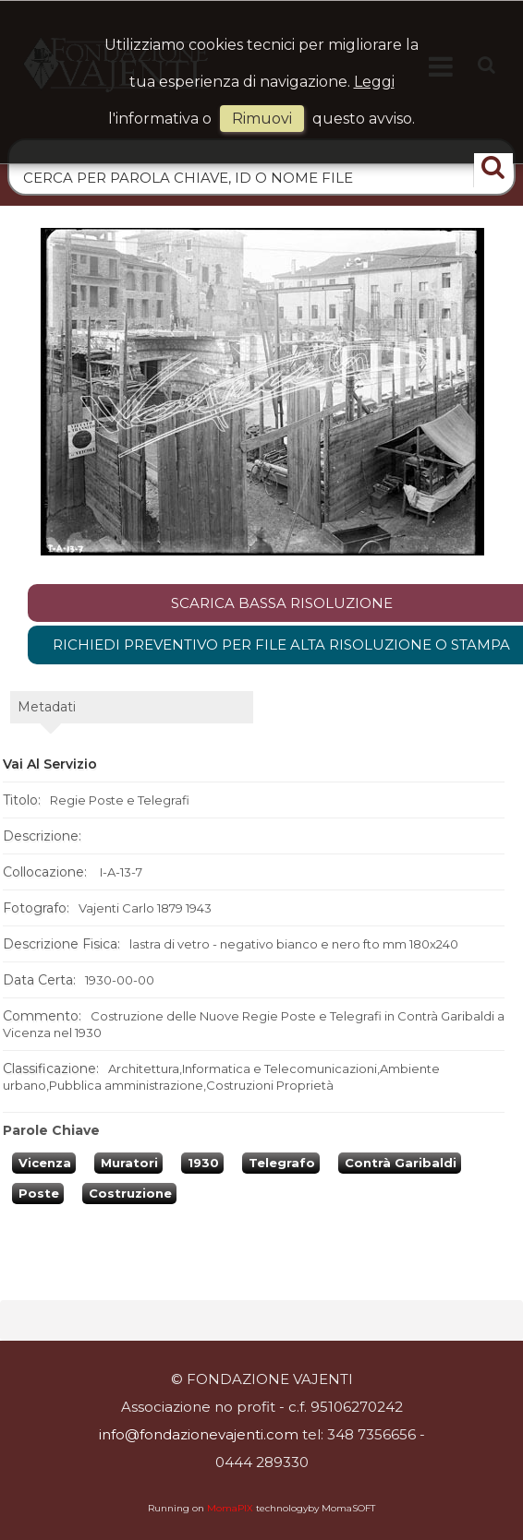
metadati (47, 706)
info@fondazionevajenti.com (198, 1434)
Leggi (374, 81)
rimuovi (262, 118)
